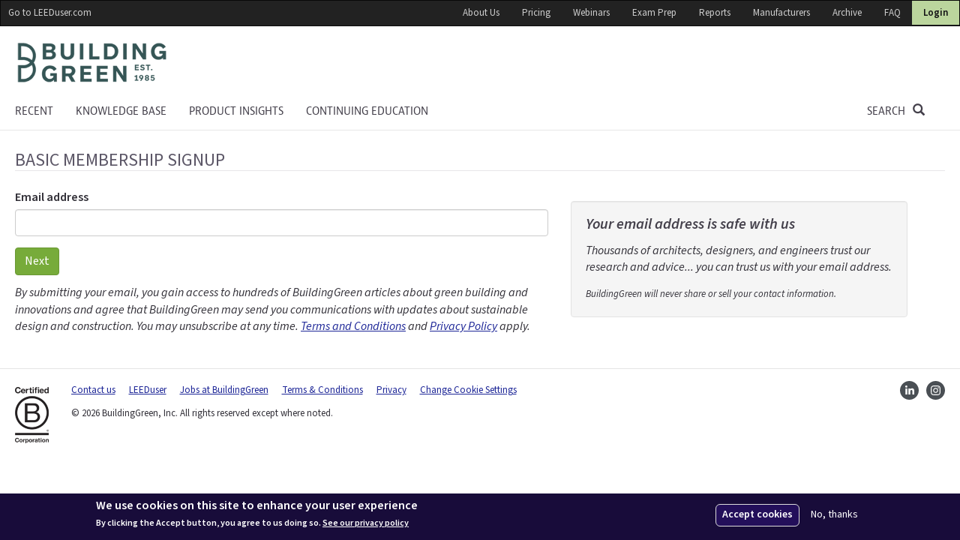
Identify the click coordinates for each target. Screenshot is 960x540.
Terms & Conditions (322, 390)
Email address (51, 197)
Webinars (591, 13)
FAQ (892, 13)
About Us (481, 13)
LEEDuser (147, 390)
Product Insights (236, 111)
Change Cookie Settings (468, 390)
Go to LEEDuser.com (50, 13)
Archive (847, 13)
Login (935, 13)
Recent (34, 111)
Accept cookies (757, 514)
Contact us (93, 390)
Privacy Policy (463, 326)
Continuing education (367, 111)
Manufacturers (781, 13)
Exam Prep (654, 13)
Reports (714, 13)
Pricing (536, 13)
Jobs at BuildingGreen (224, 390)
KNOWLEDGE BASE (121, 111)
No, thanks (834, 515)
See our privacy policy (365, 524)
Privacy (391, 390)
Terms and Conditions (353, 326)
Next (37, 261)
